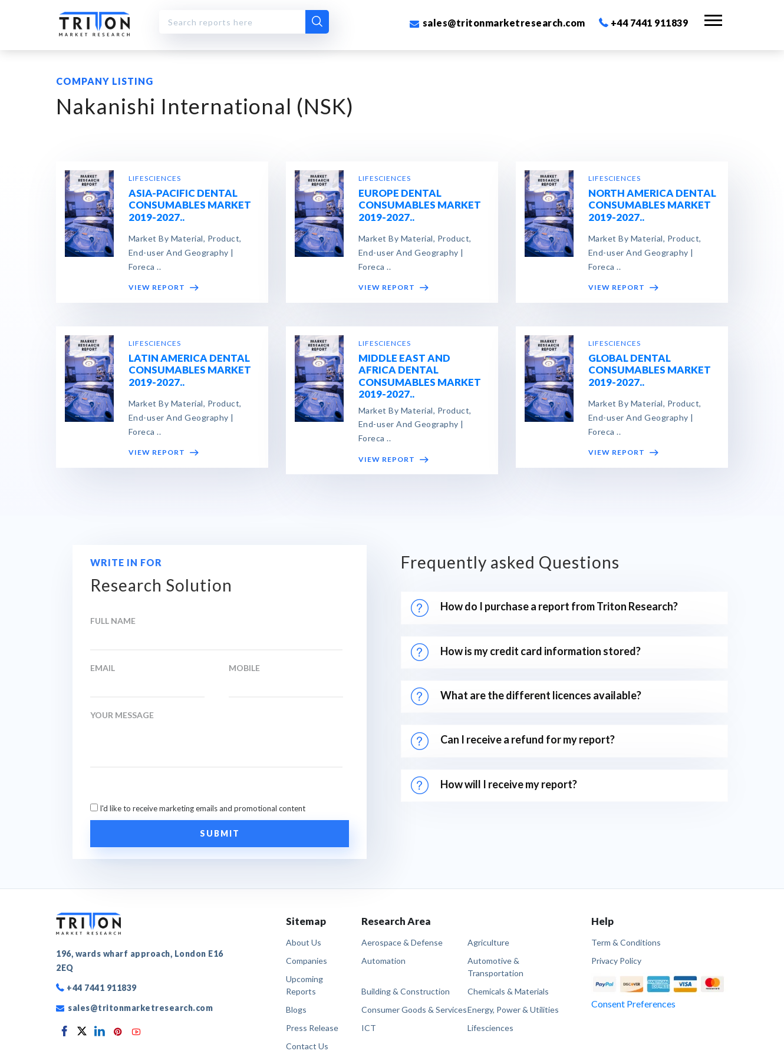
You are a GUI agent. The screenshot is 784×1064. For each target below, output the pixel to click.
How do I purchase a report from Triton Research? (544, 608)
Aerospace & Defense (402, 942)
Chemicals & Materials (508, 991)
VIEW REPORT (164, 287)
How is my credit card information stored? (527, 652)
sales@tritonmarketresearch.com (497, 22)
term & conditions (626, 942)
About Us (303, 942)
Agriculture (488, 942)
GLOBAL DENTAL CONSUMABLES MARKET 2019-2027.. (649, 370)
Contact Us (307, 1046)
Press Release (312, 1028)
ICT (368, 1028)
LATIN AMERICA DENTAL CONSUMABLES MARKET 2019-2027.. (190, 370)
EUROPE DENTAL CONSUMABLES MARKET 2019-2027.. (419, 205)
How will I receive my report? (494, 785)
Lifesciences (490, 1028)
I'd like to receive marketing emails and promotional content (202, 808)
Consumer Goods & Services (414, 1009)
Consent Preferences (633, 1003)
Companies (306, 961)
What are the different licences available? (526, 696)
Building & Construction (405, 991)
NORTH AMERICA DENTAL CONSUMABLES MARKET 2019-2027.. (652, 205)
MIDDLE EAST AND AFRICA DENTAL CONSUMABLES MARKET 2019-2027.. (419, 376)
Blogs (296, 1009)
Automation (383, 961)
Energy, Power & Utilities (513, 1009)
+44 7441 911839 (644, 22)
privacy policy (616, 961)
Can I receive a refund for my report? (513, 741)
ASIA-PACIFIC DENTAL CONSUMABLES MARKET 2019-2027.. (190, 205)
